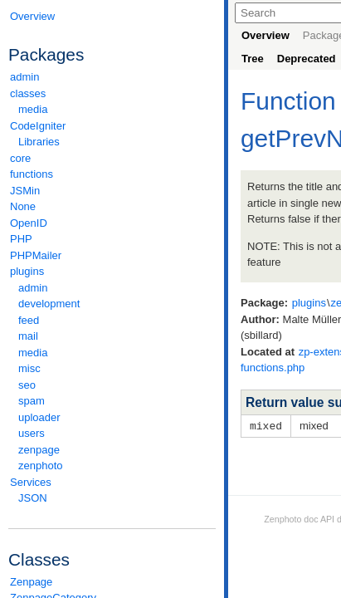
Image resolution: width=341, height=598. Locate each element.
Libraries (39, 141)
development (49, 303)
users (31, 433)
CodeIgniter (112, 126)
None (23, 206)
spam (31, 401)
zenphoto (116, 465)
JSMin (25, 190)
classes (112, 93)
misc (29, 368)
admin (24, 77)
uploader (39, 417)
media (32, 109)
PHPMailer (35, 255)
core (20, 158)
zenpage (39, 450)
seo (27, 385)
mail (28, 336)
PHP (21, 239)
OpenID (28, 223)
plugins (112, 271)
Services (112, 482)
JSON (32, 498)
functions (31, 174)
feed (28, 320)
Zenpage (31, 582)
